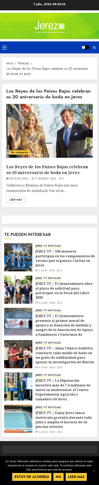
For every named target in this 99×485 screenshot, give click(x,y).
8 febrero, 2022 (45, 179)
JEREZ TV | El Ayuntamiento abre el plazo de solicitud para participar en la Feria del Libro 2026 (64, 290)
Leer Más (16, 200)
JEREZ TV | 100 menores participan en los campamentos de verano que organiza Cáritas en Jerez (65, 258)
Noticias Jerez (19, 179)
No (58, 476)
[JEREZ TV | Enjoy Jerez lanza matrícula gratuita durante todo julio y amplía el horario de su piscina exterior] (18, 419)
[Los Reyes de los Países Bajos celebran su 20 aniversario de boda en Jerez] (49, 131)
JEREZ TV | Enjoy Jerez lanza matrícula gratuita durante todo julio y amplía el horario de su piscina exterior (63, 419)
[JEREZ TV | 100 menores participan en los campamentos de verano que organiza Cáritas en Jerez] (18, 257)
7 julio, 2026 (47, 271)
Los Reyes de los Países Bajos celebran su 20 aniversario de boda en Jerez (47, 169)
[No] (94, 471)
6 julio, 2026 (47, 303)
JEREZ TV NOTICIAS (48, 246)
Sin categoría (19, 152)
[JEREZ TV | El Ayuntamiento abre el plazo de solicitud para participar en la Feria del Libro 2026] (18, 290)
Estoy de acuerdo (31, 476)
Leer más (76, 476)
